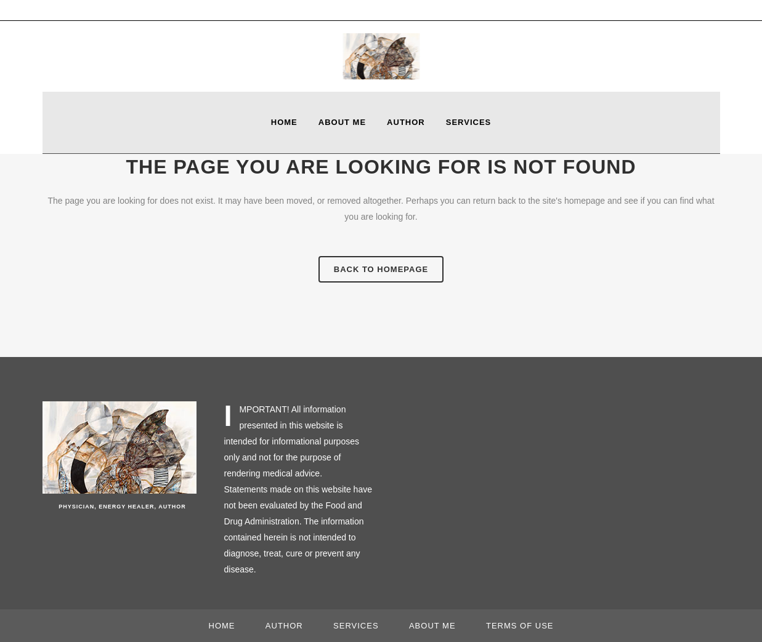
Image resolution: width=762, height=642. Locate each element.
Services (356, 625)
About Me (432, 625)
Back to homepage (381, 269)
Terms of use (520, 625)
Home (222, 625)
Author (284, 625)
